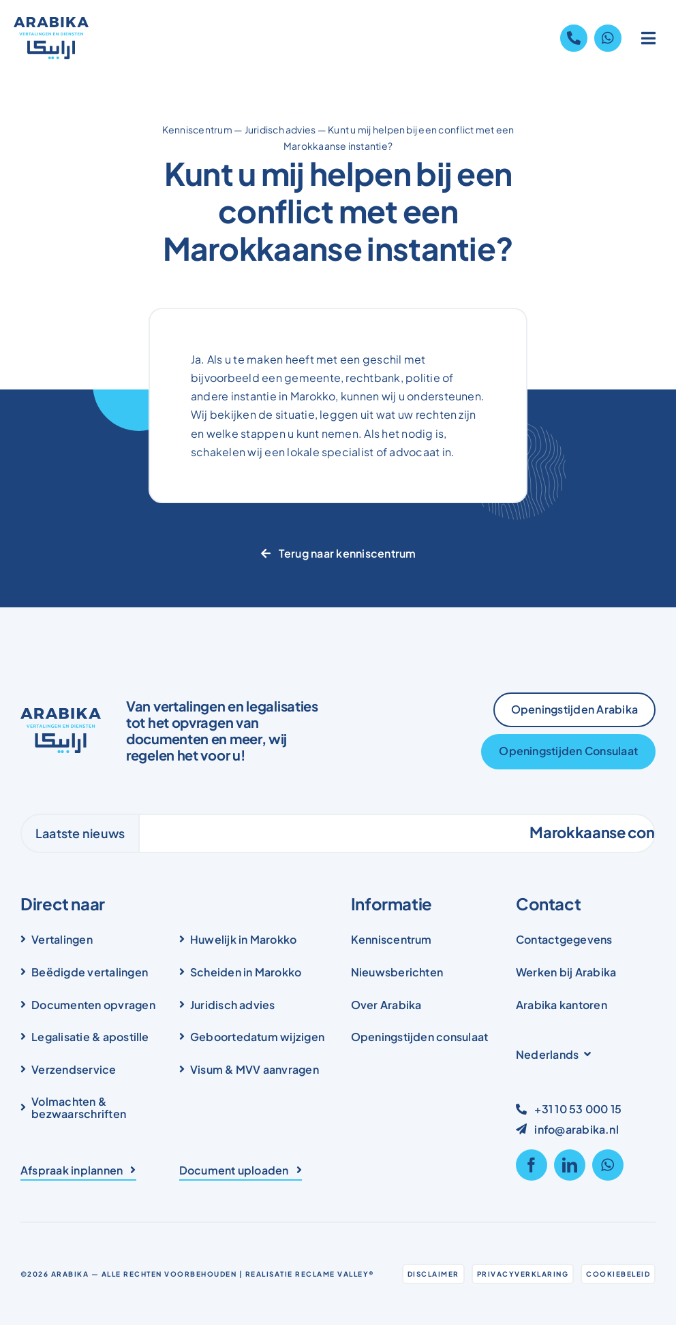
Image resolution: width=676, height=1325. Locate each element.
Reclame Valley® (335, 1274)
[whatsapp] (608, 1165)
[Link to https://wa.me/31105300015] (607, 38)
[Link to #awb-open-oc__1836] (648, 38)
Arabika (70, 1274)
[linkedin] (569, 1165)
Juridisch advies (280, 129)
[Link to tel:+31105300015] (573, 38)
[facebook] (531, 1165)
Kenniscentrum (197, 129)
